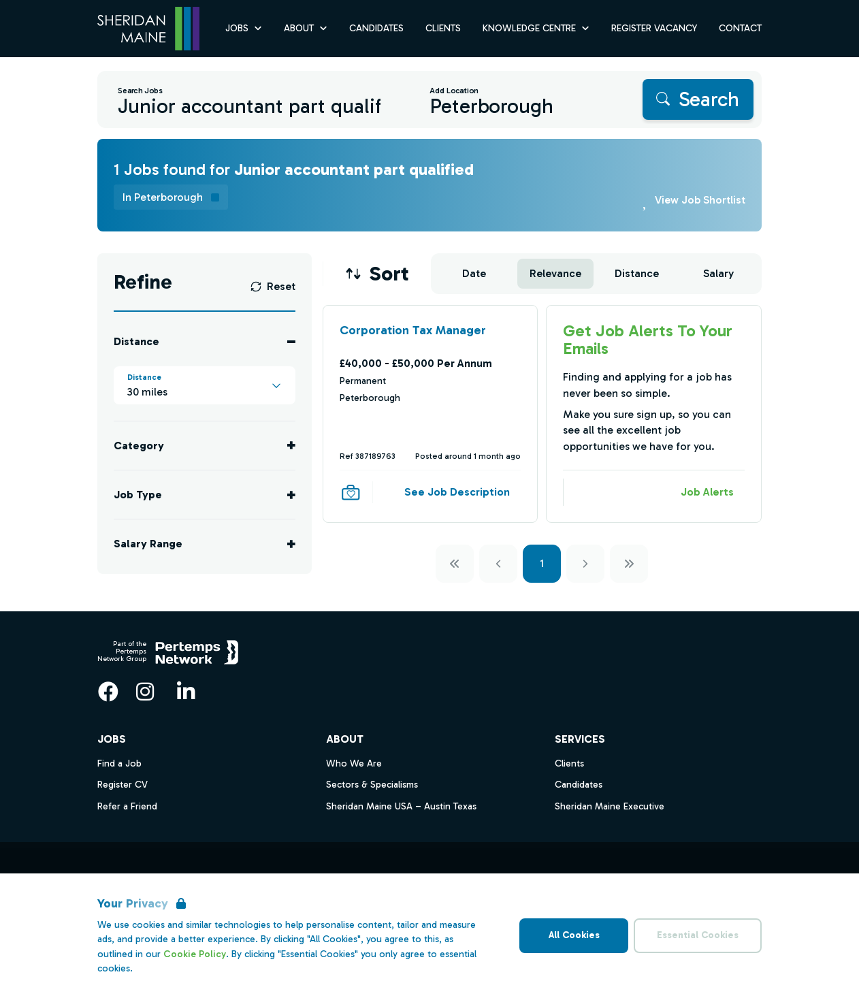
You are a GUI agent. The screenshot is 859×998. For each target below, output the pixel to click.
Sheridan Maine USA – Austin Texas (401, 806)
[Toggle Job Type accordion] (204, 494)
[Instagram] (145, 691)
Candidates (578, 784)
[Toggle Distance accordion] (204, 341)
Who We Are (354, 763)
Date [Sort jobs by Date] (474, 273)
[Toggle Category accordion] (204, 445)
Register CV (122, 784)
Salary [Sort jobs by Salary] (718, 273)
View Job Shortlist (700, 199)
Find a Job (119, 763)
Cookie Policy (194, 954)
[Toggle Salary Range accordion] (204, 543)
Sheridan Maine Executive (609, 806)
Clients (569, 763)
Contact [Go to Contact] (740, 28)
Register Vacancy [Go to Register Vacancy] (654, 28)
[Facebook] (108, 691)
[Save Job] (350, 492)
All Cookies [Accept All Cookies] (574, 935)
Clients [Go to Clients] (443, 28)
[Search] (698, 99)
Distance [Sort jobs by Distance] (637, 273)
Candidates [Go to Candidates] (376, 28)
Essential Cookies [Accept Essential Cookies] (698, 935)
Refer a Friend (127, 806)
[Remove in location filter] (171, 197)
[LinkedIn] (186, 691)
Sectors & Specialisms (372, 784)
